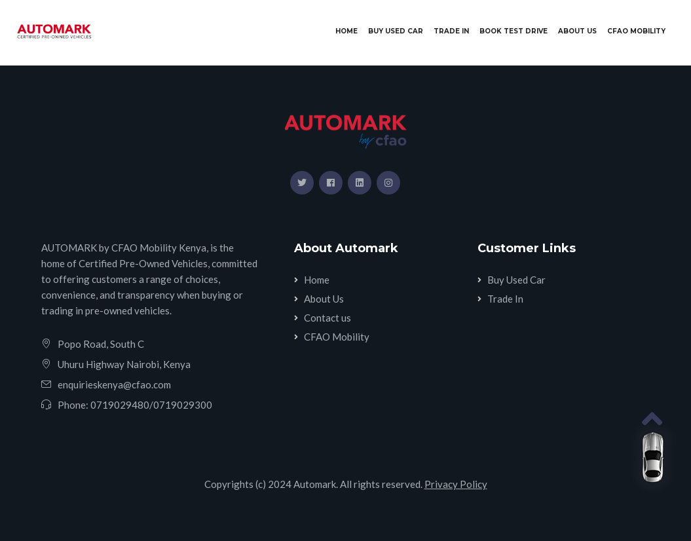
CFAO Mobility (636, 31)
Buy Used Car (395, 31)
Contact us (327, 318)
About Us (577, 31)
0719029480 (119, 405)
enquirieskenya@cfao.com (114, 384)
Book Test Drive (513, 31)
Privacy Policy (455, 484)
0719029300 (182, 405)
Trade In (451, 31)
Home (349, 30)
